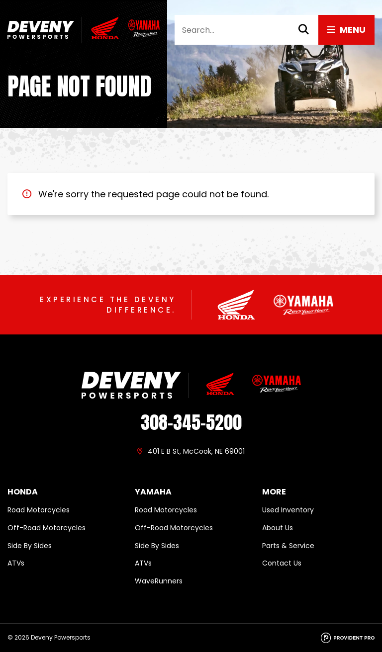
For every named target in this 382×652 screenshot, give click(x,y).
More (274, 492)
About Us (277, 528)
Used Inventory (288, 510)
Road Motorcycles (38, 510)
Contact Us (281, 563)
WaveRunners (159, 581)
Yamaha (153, 492)
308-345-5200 (191, 422)
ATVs (15, 563)
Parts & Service (288, 546)
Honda (22, 492)
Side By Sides (29, 546)
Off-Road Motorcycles (46, 528)
